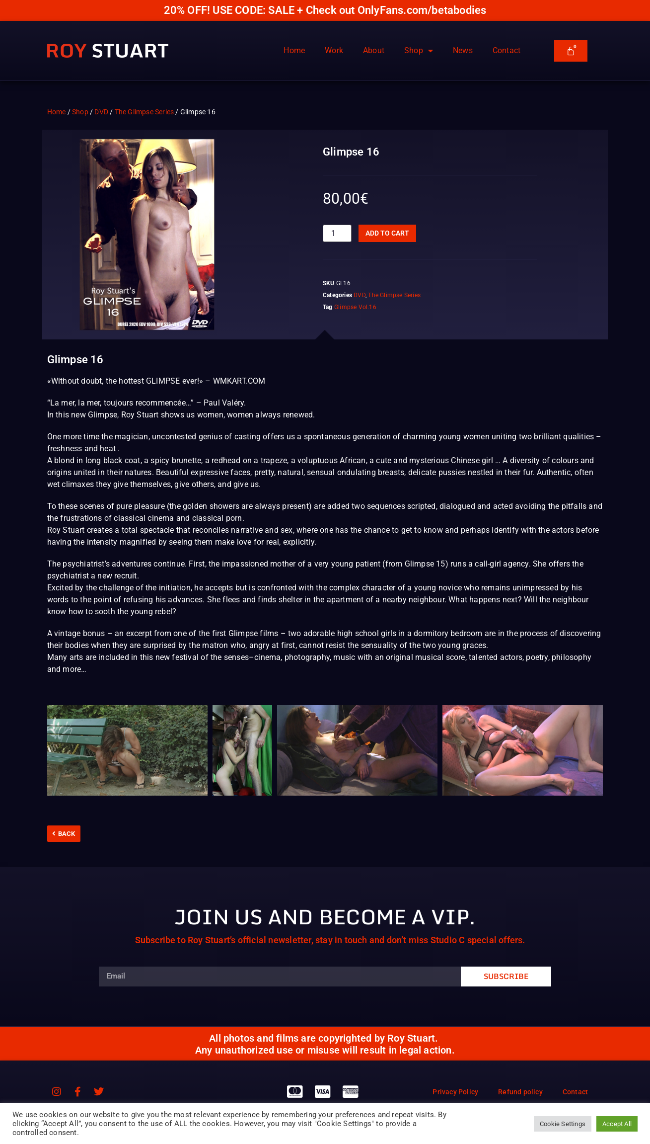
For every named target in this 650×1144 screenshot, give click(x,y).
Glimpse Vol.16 (355, 307)
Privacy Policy (455, 1092)
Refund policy (520, 1092)
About (373, 50)
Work (334, 50)
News (463, 50)
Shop (418, 51)
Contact (506, 50)
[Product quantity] (337, 233)
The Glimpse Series (144, 112)
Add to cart (387, 233)
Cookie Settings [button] (562, 1124)
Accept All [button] (617, 1124)
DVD (101, 112)
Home (294, 50)
